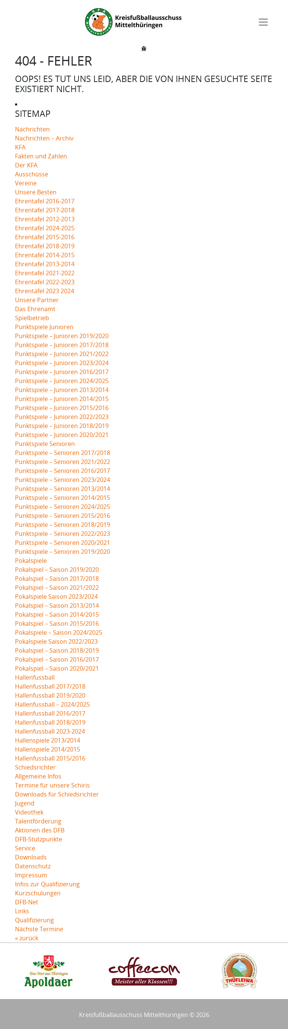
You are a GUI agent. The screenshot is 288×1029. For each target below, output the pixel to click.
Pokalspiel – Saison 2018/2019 (57, 650)
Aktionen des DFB (39, 830)
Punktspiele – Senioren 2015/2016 (62, 516)
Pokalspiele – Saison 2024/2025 (58, 632)
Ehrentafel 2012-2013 (45, 219)
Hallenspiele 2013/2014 (47, 740)
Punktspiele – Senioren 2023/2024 (62, 480)
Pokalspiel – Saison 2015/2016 (57, 623)
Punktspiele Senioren (45, 444)
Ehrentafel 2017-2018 (45, 210)
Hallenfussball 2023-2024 (50, 731)
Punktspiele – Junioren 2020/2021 (62, 435)
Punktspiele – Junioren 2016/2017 (62, 372)
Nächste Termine (39, 929)
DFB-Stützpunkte (38, 839)
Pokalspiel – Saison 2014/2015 (57, 614)
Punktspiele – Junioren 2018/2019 (62, 426)
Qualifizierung (34, 920)
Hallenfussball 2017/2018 (50, 686)
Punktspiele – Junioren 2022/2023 (62, 417)
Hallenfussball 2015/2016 (50, 758)
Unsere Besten (36, 192)
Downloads (31, 857)
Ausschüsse (31, 174)
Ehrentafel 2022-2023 (45, 282)
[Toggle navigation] (263, 22)
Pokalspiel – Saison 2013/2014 (57, 605)
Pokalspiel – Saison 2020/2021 (57, 668)
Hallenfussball (35, 677)
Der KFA (26, 165)
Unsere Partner (37, 300)
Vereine (26, 183)
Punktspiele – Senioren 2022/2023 (62, 533)
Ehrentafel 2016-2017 (45, 201)
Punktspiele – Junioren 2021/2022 (62, 354)
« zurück (26, 938)
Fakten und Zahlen (41, 156)
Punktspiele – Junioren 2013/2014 (62, 390)
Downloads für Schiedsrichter (57, 794)
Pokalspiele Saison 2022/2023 (56, 641)
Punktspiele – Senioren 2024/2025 (62, 507)
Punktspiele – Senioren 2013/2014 (62, 489)
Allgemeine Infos (38, 776)
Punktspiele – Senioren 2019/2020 (62, 551)
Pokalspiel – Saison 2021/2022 (57, 587)
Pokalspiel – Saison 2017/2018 (57, 578)
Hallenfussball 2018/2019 (50, 722)
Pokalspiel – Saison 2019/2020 (57, 569)
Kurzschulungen (38, 893)
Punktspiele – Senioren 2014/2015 (62, 498)
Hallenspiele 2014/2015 (47, 749)
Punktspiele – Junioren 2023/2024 (62, 363)
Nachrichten (32, 129)
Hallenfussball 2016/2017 (50, 713)
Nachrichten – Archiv (44, 138)
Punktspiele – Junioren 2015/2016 (62, 408)
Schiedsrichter (35, 767)
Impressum (31, 875)
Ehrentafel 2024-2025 (45, 228)
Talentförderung (38, 821)
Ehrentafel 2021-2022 (45, 273)
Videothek (29, 812)
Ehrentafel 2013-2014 (45, 264)
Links (22, 911)
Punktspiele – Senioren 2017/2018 (62, 453)
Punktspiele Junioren (44, 327)
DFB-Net (26, 902)
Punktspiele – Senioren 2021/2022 (62, 462)
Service (25, 848)
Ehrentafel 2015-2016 (45, 237)
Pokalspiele (31, 560)
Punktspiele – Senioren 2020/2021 (62, 542)
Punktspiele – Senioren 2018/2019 (62, 524)
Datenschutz (33, 866)
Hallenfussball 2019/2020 (50, 695)
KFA (20, 147)
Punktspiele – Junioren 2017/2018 (62, 345)
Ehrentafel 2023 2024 (44, 291)
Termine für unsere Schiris (52, 785)
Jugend (24, 803)
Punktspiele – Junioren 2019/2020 (62, 336)
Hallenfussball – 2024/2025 (52, 704)
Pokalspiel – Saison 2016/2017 (57, 659)
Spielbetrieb (32, 318)
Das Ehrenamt (35, 309)
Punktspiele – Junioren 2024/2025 (62, 381)
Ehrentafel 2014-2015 (45, 255)
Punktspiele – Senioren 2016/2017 (62, 471)
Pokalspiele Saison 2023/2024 (56, 596)
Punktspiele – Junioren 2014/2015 (62, 399)
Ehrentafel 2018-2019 (45, 246)
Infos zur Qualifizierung (47, 884)
